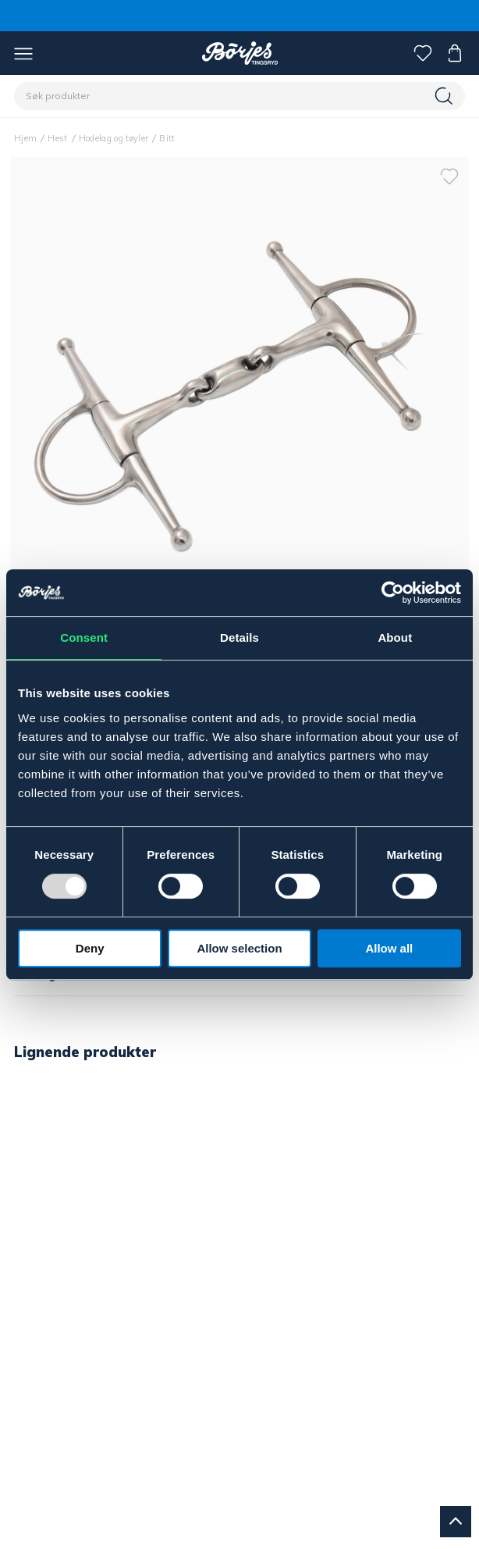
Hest (57, 138)
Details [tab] (239, 637)
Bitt (167, 138)
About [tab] (395, 637)
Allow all (389, 948)
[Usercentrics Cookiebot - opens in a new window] (393, 592)
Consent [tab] (84, 637)
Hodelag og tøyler (114, 138)
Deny (90, 948)
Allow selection (239, 948)
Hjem (25, 138)
